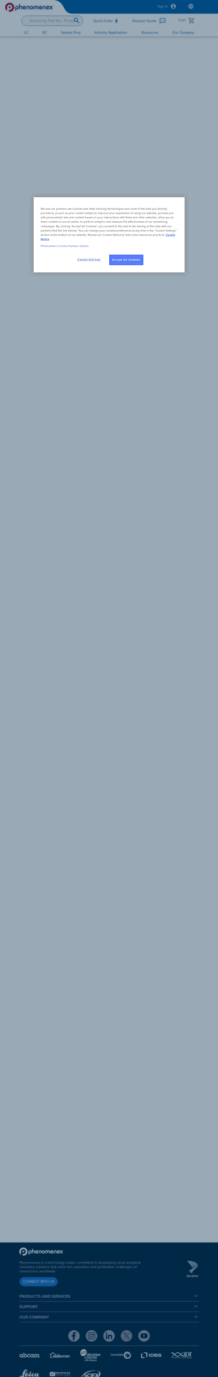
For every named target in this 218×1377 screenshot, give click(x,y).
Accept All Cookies (126, 259)
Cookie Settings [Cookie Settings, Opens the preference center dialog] (88, 259)
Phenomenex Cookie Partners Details (65, 246)
